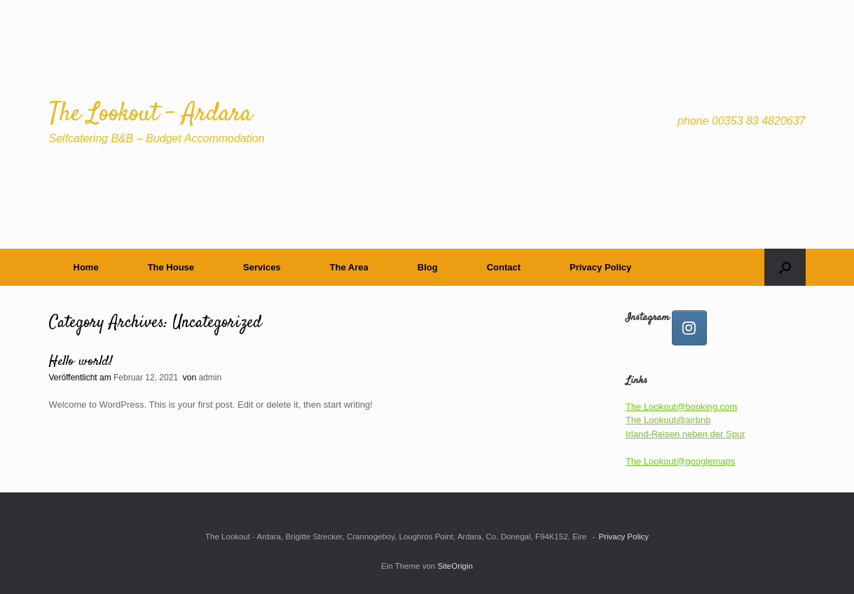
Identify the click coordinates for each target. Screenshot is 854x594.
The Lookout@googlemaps (680, 461)
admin (209, 377)
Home (86, 267)
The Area (349, 267)
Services (262, 267)
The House (171, 267)
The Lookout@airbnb (668, 420)
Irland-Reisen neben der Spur (685, 434)
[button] (785, 267)
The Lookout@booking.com (681, 406)
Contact (504, 267)
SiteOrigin (455, 566)
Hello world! (81, 362)
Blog (428, 267)
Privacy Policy (600, 267)
